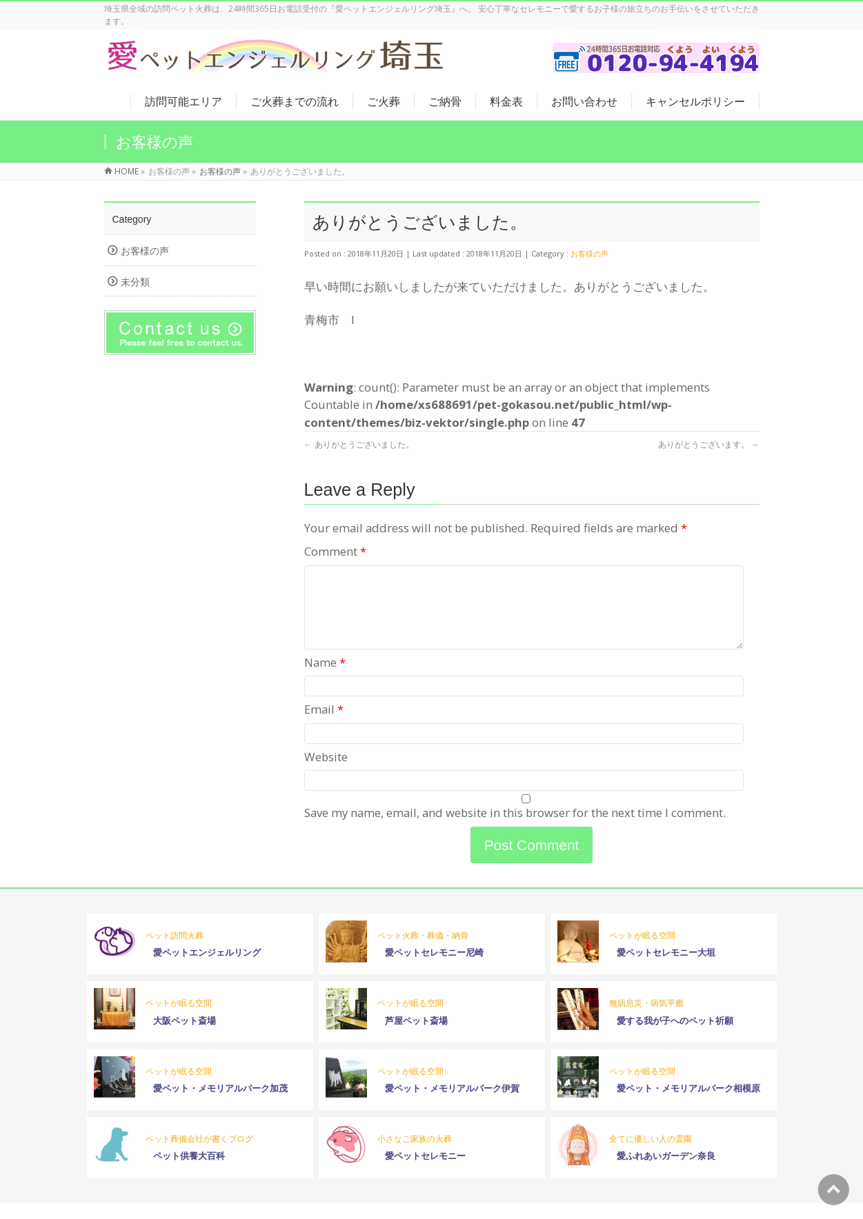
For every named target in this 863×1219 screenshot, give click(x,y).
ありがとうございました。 (359, 444)
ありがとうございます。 (709, 444)
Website (326, 773)
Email (324, 726)
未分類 (135, 281)
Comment (335, 551)
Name (325, 679)
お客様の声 (589, 253)
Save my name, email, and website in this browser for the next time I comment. (515, 829)
